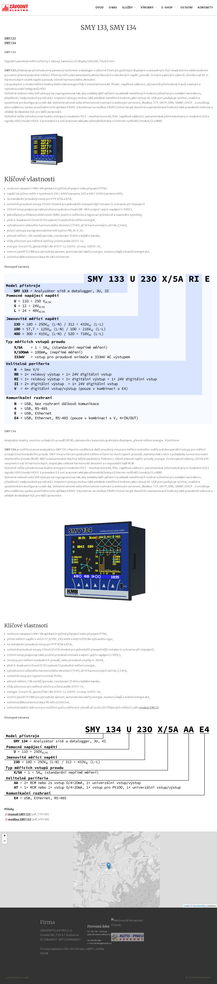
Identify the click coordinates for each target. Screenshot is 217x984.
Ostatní (186, 7)
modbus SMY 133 (19, 819)
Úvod (99, 7)
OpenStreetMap (199, 906)
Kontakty (205, 7)
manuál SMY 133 (19, 814)
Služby (127, 7)
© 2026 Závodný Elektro (198, 977)
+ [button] (5, 836)
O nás (113, 7)
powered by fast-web (17, 977)
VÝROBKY (147, 7)
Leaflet (186, 906)
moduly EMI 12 (148, 707)
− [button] (5, 841)
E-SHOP (167, 7)
